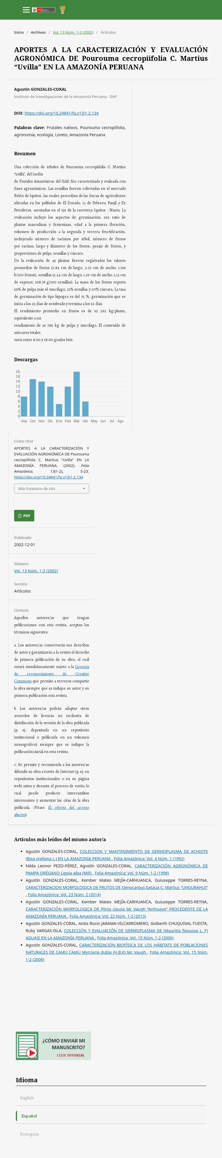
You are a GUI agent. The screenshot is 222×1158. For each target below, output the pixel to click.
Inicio (19, 32)
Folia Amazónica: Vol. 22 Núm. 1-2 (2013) (107, 916)
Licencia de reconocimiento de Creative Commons (51, 674)
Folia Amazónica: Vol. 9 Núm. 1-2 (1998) (132, 873)
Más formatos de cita (36, 488)
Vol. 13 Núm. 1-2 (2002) (73, 32)
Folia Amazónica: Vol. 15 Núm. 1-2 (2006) (135, 938)
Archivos (38, 32)
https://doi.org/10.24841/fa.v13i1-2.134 (62, 113)
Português (29, 1134)
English (27, 1098)
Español (29, 1116)
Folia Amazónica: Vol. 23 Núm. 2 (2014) (64, 894)
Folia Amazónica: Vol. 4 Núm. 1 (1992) (149, 858)
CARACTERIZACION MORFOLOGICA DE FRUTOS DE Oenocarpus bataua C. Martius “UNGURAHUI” (117, 887)
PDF (26, 515)
